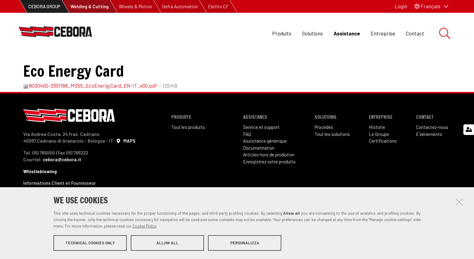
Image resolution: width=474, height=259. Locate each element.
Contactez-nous (432, 147)
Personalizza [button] (244, 243)
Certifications (383, 161)
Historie (377, 147)
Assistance (347, 33)
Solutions (312, 33)
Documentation (80, 61)
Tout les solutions (332, 154)
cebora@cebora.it (62, 180)
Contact (415, 33)
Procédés (324, 147)
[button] (431, 6)
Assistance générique (265, 161)
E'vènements (429, 154)
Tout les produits (188, 147)
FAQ (247, 154)
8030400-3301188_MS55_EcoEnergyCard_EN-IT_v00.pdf (90, 106)
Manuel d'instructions (130, 61)
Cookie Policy (144, 226)
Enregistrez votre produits (269, 182)
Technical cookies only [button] (90, 243)
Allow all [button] (167, 243)
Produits (281, 33)
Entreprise (383, 33)
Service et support (261, 147)
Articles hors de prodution (268, 175)
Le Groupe (379, 154)
